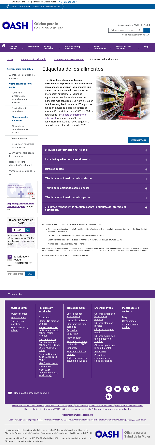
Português (102, 420)
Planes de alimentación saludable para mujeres (19, 97)
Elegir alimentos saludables (20, 110)
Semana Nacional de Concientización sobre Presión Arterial (49, 331)
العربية (64, 420)
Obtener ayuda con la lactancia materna (104, 316)
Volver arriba (15, 294)
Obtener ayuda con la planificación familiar (104, 339)
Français (86, 420)
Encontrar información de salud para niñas (103, 358)
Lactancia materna (77, 320)
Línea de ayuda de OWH (128, 25)
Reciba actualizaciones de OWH (135, 35)
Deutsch (120, 420)
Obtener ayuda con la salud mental (104, 346)
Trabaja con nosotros (17, 322)
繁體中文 (21, 420)
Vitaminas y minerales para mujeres (23, 145)
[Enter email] (16, 273)
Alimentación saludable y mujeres (22, 76)
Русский (56, 420)
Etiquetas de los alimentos (20, 119)
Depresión (72, 330)
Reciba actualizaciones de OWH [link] (31, 393)
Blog (146, 46)
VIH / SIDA (72, 334)
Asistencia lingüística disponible (59, 405)
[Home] (32, 30)
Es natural (44, 317)
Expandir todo (138, 140)
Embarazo (72, 348)
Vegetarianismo (19, 138)
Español (12, 420)
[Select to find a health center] (27, 230)
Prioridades (33, 46)
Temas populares (76, 308)
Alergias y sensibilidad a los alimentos (21, 154)
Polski (94, 420)
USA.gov (65, 409)
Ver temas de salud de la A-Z (22, 172)
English (142, 420)
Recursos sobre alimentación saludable (21, 163)
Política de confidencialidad (101, 405)
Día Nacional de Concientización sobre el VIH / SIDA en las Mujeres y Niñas (49, 345)
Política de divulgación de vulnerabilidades (111, 409)
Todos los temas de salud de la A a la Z (77, 359)
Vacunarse (100, 351)
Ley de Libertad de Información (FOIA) (42, 409)
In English (145, 25)
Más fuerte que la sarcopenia (48, 365)
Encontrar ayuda (103, 308)
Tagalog (47, 420)
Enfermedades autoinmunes (74, 315)
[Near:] (20, 230)
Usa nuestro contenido (80, 409)
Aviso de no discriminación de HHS (28, 405)
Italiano (111, 420)
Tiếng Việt (31, 420)
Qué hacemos (18, 317)
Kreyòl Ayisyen (74, 420)
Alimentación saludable (20, 69)
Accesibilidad (81, 405)
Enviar (30, 274)
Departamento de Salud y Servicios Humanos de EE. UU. (36, 6)
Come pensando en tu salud (20, 85)
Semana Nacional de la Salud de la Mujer (48, 357)
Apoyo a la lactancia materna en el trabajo (48, 373)
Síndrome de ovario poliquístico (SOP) (77, 343)
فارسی (135, 420)
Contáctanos (129, 321)
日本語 (128, 420)
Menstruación (74, 337)
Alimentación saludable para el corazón (20, 129)
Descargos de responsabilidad (129, 405)
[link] (11, 393)
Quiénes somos (19, 308)
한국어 (40, 420)
